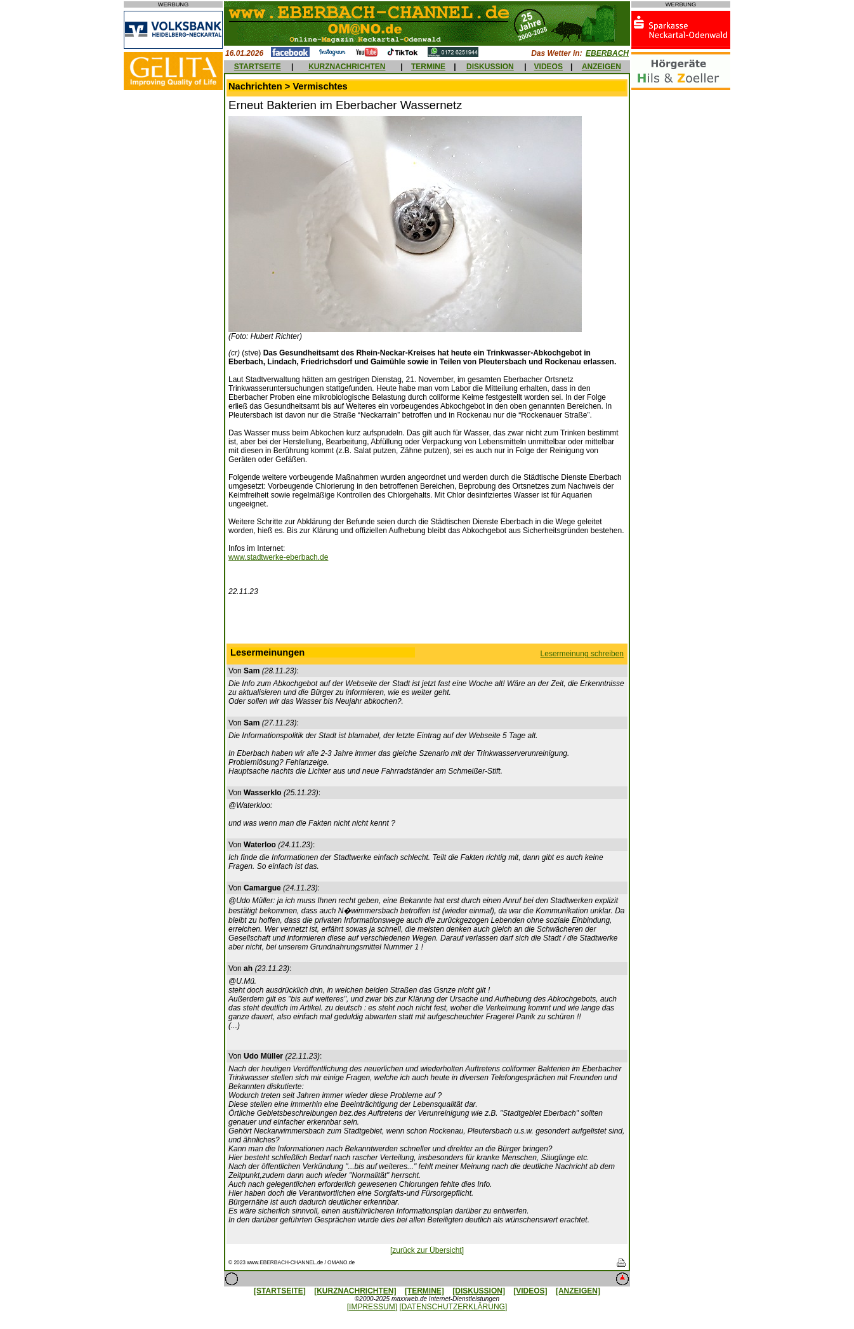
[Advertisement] (427, 623)
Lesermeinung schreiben (582, 653)
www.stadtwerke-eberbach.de (278, 557)
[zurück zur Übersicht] (427, 1250)
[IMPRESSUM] (372, 1306)
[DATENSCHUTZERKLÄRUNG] (453, 1306)
